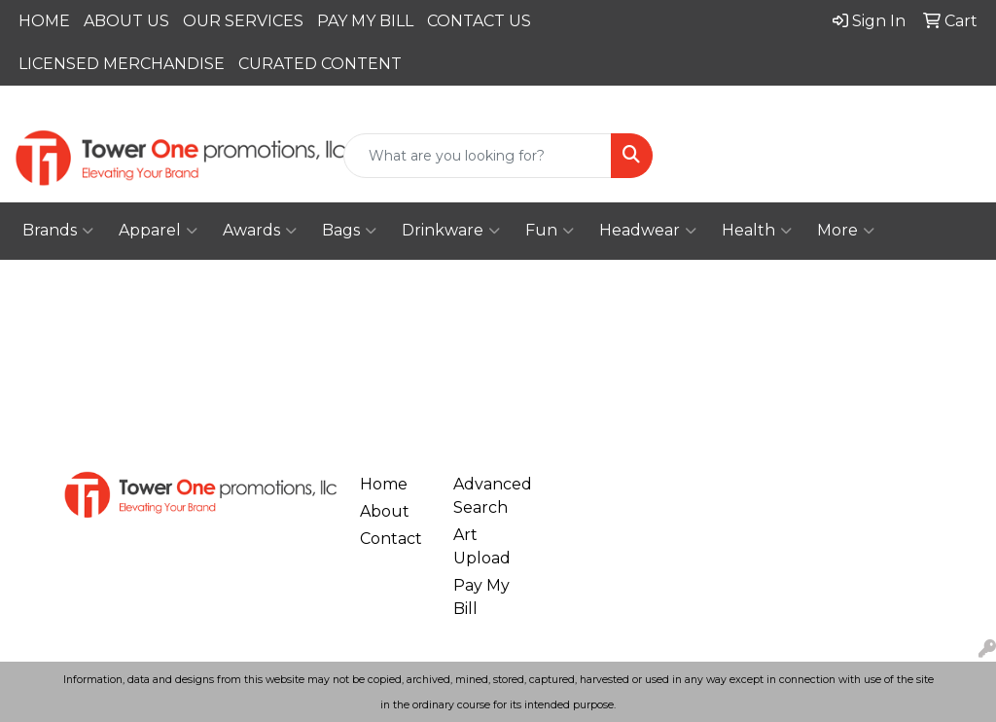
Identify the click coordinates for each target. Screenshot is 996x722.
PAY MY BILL (365, 21)
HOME (44, 21)
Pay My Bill (481, 597)
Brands (57, 230)
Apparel (158, 230)
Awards (260, 230)
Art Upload (482, 546)
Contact (391, 538)
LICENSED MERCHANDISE (121, 63)
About (384, 511)
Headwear (647, 230)
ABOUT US (126, 21)
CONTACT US (479, 21)
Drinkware (451, 230)
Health (757, 230)
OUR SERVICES (243, 21)
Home (384, 484)
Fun (549, 230)
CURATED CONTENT (320, 63)
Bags (349, 230)
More (845, 230)
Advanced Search (488, 496)
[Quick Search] (477, 155)
